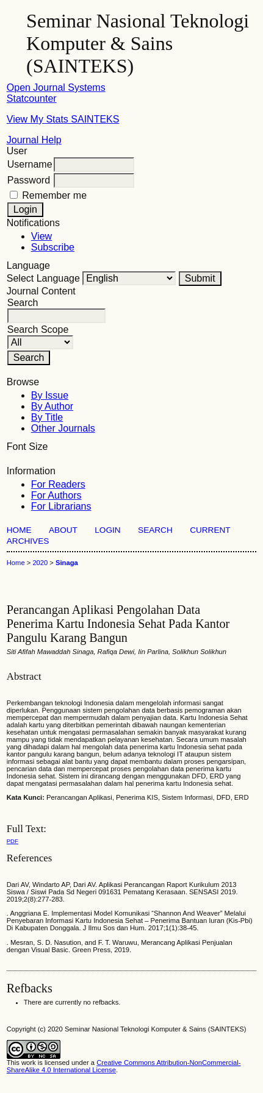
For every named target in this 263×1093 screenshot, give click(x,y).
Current (210, 530)
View (41, 236)
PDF (12, 841)
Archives (28, 541)
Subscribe (52, 247)
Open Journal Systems (56, 87)
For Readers (58, 484)
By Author (52, 406)
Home (19, 530)
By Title (47, 417)
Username (29, 164)
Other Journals (63, 428)
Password (28, 180)
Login (107, 530)
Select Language (43, 278)
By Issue (49, 395)
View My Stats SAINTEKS (63, 119)
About (63, 530)
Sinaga (67, 562)
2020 (40, 562)
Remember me (54, 195)
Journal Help (34, 140)
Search (155, 530)
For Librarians (61, 506)
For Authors (56, 495)
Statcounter (32, 98)
